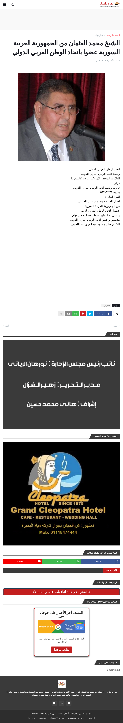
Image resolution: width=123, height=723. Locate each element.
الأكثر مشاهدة (111, 570)
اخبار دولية (99, 35)
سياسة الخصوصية (76, 718)
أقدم (7, 325)
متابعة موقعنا (61, 650)
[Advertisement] (62, 19)
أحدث (115, 325)
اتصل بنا (31, 718)
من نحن (42, 718)
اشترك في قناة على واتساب (61, 592)
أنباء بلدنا (65, 713)
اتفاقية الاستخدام (57, 718)
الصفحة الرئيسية (112, 35)
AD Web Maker (38, 713)
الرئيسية (91, 718)
